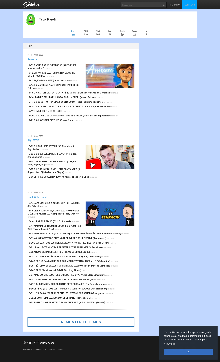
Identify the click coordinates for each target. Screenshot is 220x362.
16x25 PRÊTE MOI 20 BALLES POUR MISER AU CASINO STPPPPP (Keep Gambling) (69, 265)
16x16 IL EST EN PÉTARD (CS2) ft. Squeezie (49, 221)
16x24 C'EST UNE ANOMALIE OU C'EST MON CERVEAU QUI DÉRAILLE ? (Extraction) (69, 261)
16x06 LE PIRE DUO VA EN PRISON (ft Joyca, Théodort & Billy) (58, 176)
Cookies (51, 349)
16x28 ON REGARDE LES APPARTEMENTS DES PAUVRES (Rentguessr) (63, 279)
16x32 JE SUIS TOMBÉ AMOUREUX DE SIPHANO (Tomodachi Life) (60, 298)
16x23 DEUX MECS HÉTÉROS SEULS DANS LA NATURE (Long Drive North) (64, 256)
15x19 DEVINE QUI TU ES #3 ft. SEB (45, 111)
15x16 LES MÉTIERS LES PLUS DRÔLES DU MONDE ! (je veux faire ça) (62, 97)
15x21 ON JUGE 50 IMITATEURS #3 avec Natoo (51, 120)
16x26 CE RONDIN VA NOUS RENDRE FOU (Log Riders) (54, 270)
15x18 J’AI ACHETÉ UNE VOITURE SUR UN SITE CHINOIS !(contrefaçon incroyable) (69, 106)
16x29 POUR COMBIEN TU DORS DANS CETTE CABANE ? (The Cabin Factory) (66, 284)
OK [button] (188, 351)
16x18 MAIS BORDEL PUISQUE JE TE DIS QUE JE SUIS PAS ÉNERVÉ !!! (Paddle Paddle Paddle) (74, 233)
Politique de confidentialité (34, 349)
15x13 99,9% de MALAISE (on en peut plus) (49, 80)
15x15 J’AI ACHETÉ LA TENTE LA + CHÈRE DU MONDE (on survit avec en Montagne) (69, 92)
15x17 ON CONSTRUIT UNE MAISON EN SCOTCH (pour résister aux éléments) (66, 102)
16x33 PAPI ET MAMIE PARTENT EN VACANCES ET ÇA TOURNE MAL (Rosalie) (66, 302)
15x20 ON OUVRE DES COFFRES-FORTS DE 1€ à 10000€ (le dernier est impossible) (69, 115)
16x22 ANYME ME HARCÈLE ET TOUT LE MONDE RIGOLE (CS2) (59, 252)
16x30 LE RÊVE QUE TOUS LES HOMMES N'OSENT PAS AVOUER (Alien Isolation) (67, 288)
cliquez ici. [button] (170, 343)
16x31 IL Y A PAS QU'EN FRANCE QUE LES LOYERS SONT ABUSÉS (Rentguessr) (67, 293)
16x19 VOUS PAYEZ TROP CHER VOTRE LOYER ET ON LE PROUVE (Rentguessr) (67, 238)
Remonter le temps (81, 322)
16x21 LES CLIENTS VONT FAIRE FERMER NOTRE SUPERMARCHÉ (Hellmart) (66, 247)
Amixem (32, 59)
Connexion (190, 4)
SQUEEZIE (33, 140)
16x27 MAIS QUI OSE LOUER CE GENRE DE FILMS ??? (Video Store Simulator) (66, 275)
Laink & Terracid (37, 196)
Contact (60, 349)
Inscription (174, 4)
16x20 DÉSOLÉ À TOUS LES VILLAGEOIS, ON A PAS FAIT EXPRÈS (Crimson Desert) (68, 242)
